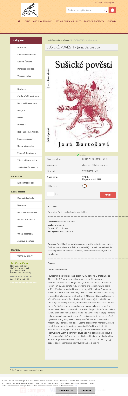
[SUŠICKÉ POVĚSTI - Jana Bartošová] (81, 57)
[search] (105, 10)
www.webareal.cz (36, 369)
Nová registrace (109, 2)
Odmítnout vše (66, 390)
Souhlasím (86, 390)
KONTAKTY (111, 21)
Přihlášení (98, 2)
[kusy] (50, 194)
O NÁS (27, 21)
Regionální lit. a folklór (60, 40)
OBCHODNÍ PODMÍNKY (42, 21)
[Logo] (29, 10)
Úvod (49, 40)
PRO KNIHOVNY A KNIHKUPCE (68, 21)
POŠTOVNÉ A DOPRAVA (94, 21)
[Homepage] (19, 21)
